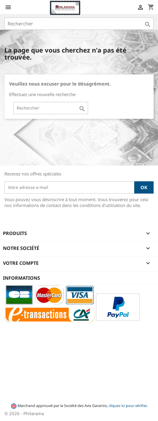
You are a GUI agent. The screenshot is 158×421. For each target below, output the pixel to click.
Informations (21, 278)
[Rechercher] (79, 24)
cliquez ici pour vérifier (128, 405)
